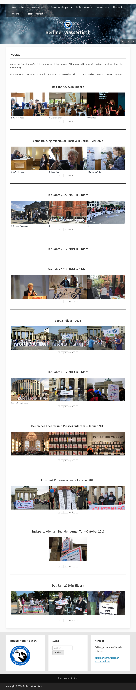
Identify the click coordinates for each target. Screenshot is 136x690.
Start (14, 7)
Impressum (63, 678)
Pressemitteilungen (59, 7)
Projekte (15, 13)
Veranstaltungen (39, 7)
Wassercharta (103, 7)
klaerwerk (117, 7)
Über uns (24, 7)
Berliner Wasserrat (84, 7)
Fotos (29, 13)
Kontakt (39, 13)
